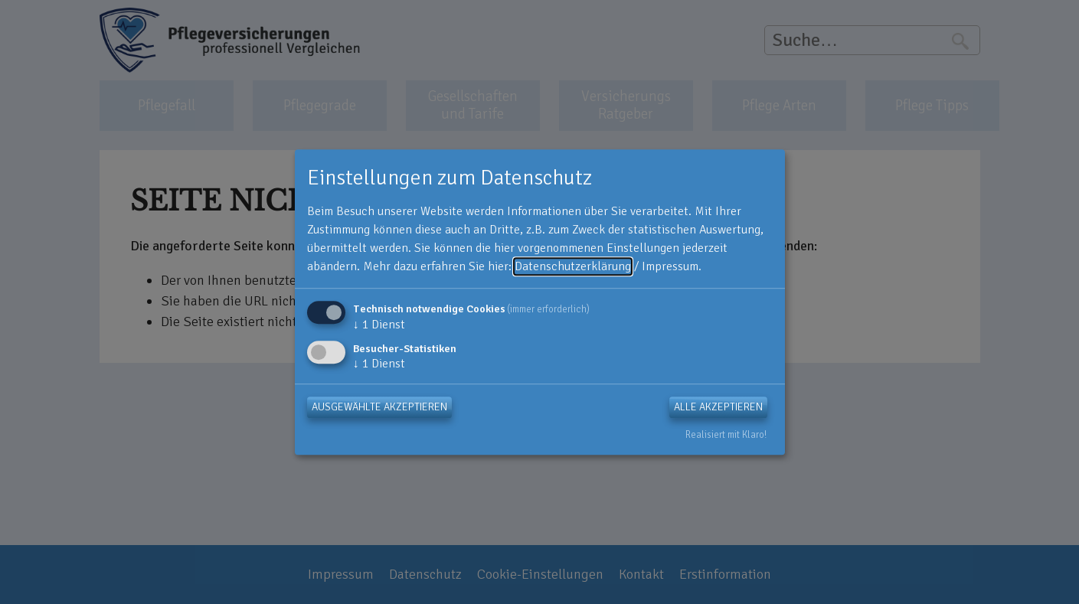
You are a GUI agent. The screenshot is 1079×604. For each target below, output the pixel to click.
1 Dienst (379, 324)
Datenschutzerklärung (573, 266)
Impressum (670, 266)
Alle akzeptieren (718, 406)
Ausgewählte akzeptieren (379, 406)
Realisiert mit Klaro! (726, 435)
